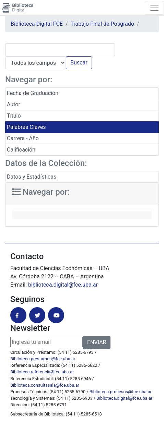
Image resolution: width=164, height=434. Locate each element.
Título (14, 115)
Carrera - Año (23, 138)
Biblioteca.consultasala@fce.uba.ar (44, 385)
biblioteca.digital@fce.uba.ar (63, 284)
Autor (13, 104)
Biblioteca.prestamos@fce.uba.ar (42, 358)
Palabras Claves (26, 127)
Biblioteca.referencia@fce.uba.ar (42, 371)
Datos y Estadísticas (31, 176)
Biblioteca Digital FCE (37, 24)
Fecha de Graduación (32, 93)
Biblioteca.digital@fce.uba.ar (124, 398)
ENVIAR (96, 342)
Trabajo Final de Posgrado (102, 24)
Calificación (21, 149)
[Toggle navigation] (154, 8)
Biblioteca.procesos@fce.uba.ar (121, 391)
